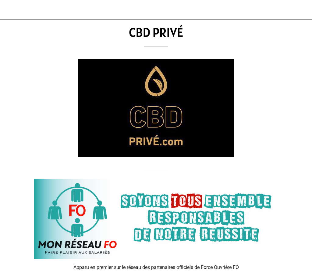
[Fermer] (9, 9)
